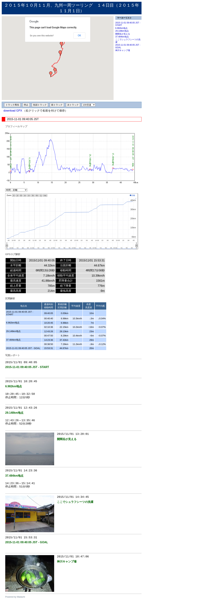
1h (14, 195)
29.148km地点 (122, 31)
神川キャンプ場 (122, 50)
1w (25, 195)
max (45, 195)
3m (33, 195)
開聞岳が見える (122, 34)
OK (79, 35)
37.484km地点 (122, 36)
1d (17, 195)
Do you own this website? (42, 35)
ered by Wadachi (17, 597)
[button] (51, 74)
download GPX (12, 110)
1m (29, 195)
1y (41, 195)
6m (37, 195)
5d (21, 195)
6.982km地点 (121, 28)
